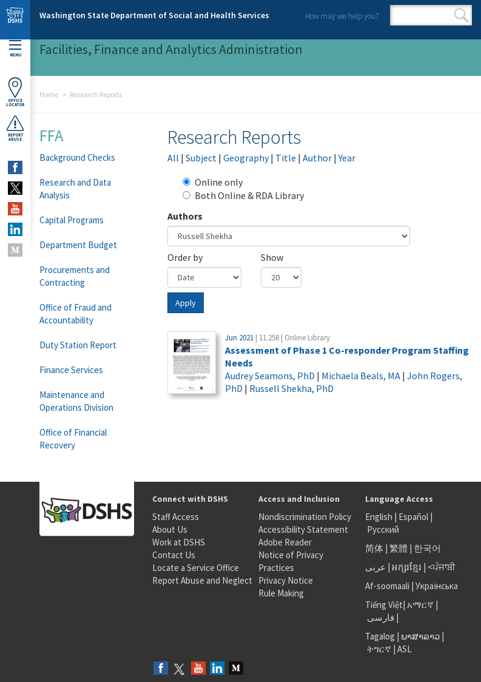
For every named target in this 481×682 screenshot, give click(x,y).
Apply (185, 302)
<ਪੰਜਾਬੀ (442, 567)
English (379, 516)
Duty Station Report (77, 345)
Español (413, 516)
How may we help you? (341, 16)
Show (272, 257)
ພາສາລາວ (420, 636)
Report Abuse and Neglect (202, 580)
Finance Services (71, 370)
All (173, 158)
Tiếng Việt (384, 604)
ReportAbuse (15, 128)
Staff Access (175, 516)
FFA (51, 135)
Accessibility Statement (303, 529)
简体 (374, 548)
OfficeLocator (15, 91)
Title (285, 158)
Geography (246, 158)
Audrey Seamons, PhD (270, 376)
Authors (185, 216)
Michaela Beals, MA (360, 376)
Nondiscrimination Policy (304, 516)
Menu (15, 49)
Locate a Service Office (195, 567)
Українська (436, 586)
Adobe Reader (285, 542)
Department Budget (78, 245)
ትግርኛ (379, 649)
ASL (404, 649)
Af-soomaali (387, 586)
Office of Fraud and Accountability (75, 314)
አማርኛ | (422, 604)
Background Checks (77, 157)
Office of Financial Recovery (73, 439)
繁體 (399, 548)
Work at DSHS (178, 542)
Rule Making (281, 593)
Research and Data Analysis (75, 189)
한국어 (427, 548)
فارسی (379, 617)
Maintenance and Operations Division (76, 401)
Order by (185, 257)
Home (48, 94)
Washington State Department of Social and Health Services (154, 15)
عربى (375, 567)
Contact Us (173, 555)
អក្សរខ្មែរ (407, 567)
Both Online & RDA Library (243, 195)
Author (317, 158)
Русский (383, 529)
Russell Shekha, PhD (291, 388)
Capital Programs (71, 220)
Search (461, 15)
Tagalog (380, 636)
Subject (201, 158)
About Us (169, 529)
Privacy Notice (285, 580)
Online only (213, 182)
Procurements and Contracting (74, 276)
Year (346, 158)
